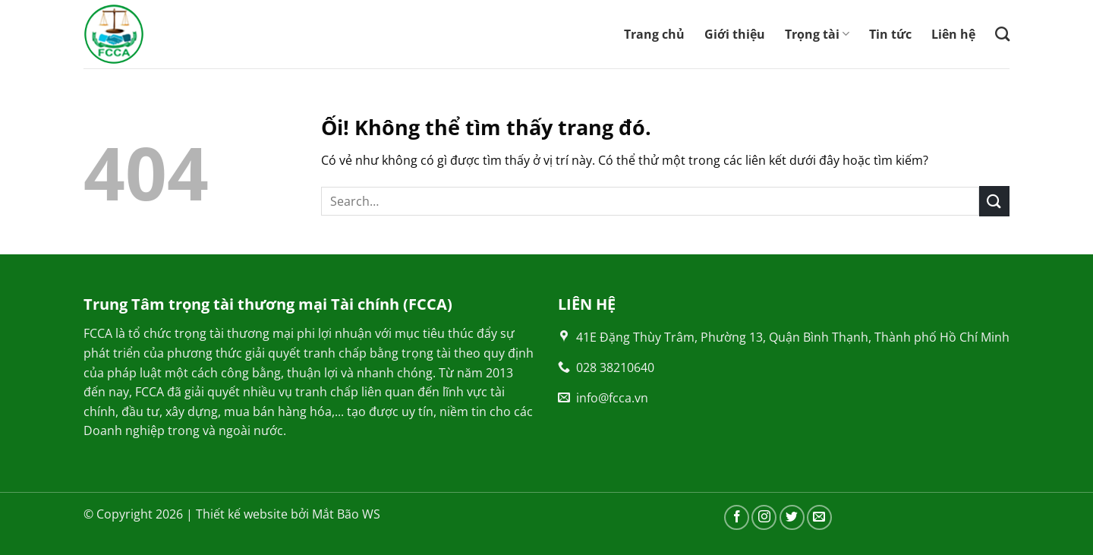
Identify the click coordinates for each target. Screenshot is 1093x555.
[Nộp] (994, 201)
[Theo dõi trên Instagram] (763, 517)
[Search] (1002, 33)
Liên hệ (953, 34)
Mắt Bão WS (346, 514)
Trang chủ (654, 34)
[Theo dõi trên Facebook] (736, 517)
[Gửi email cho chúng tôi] (819, 517)
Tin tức (890, 34)
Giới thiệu (734, 34)
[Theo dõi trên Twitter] (792, 517)
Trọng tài (817, 34)
